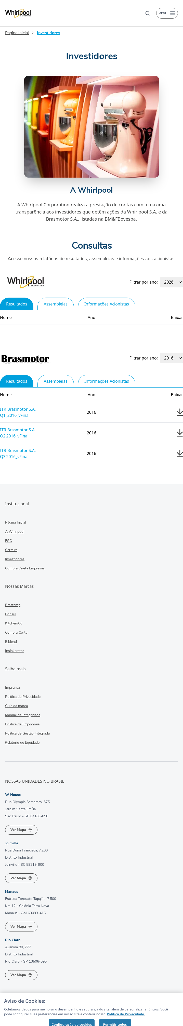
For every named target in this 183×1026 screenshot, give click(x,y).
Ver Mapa (21, 829)
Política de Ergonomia (22, 724)
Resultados (16, 304)
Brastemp (12, 605)
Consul (10, 614)
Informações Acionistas (106, 304)
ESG (8, 541)
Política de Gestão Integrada (25, 733)
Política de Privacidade (23, 697)
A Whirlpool (14, 531)
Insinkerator (12, 651)
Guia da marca (16, 706)
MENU (167, 13)
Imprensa (12, 687)
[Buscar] (147, 13)
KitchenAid (13, 623)
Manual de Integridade (22, 715)
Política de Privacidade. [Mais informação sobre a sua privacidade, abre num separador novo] (126, 1020)
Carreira (11, 550)
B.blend (10, 641)
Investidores (14, 559)
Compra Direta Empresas (22, 568)
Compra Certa (16, 632)
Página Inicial (17, 33)
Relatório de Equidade (18, 742)
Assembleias (56, 304)
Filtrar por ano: (143, 282)
